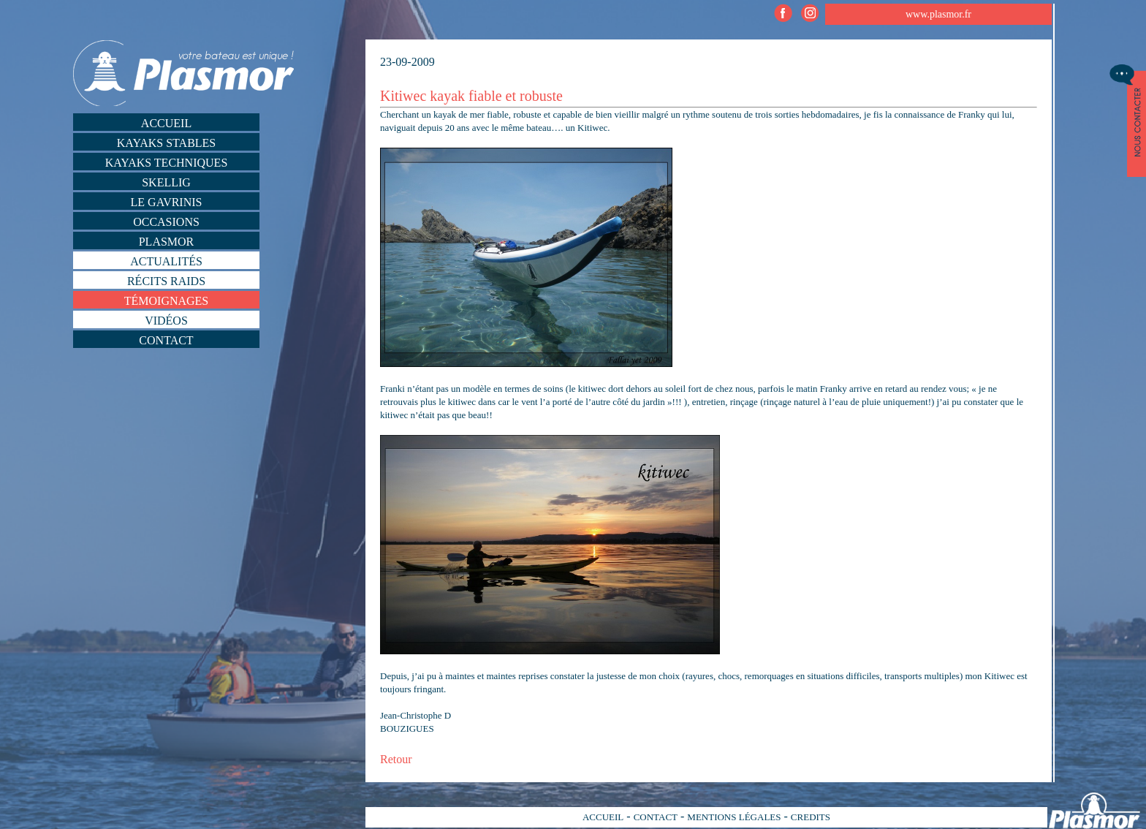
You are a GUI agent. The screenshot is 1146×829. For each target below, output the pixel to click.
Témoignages (166, 301)
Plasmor (166, 241)
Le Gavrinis (166, 202)
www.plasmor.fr (938, 14)
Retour (396, 759)
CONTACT (656, 816)
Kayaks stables (166, 143)
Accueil (166, 123)
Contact (166, 340)
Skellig (166, 182)
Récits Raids (166, 281)
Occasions (166, 222)
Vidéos (166, 320)
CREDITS (810, 816)
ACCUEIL (603, 816)
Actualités (166, 261)
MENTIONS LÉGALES (734, 816)
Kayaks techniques (166, 162)
